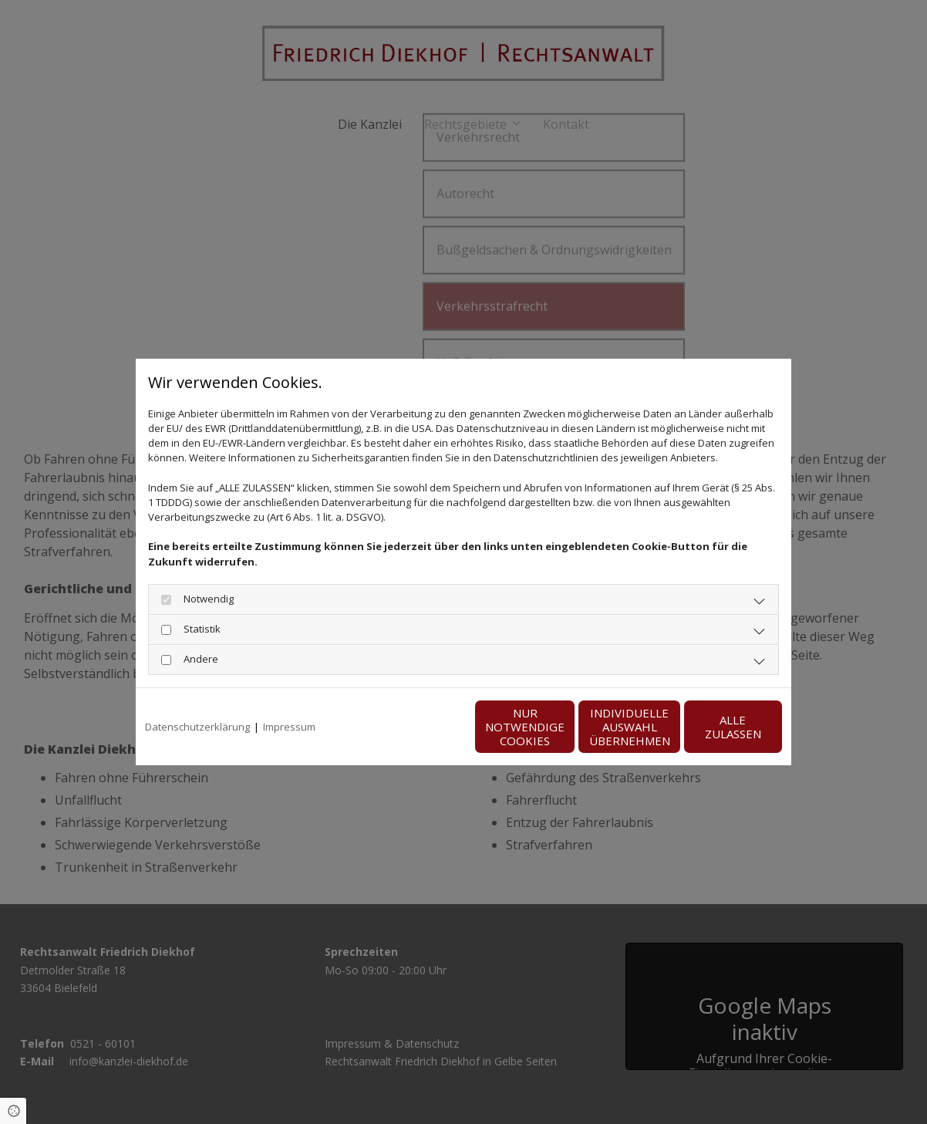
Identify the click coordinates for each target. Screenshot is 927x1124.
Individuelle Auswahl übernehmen (564, 726)
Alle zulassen (710, 726)
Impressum (289, 727)
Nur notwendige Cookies (417, 726)
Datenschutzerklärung (197, 727)
